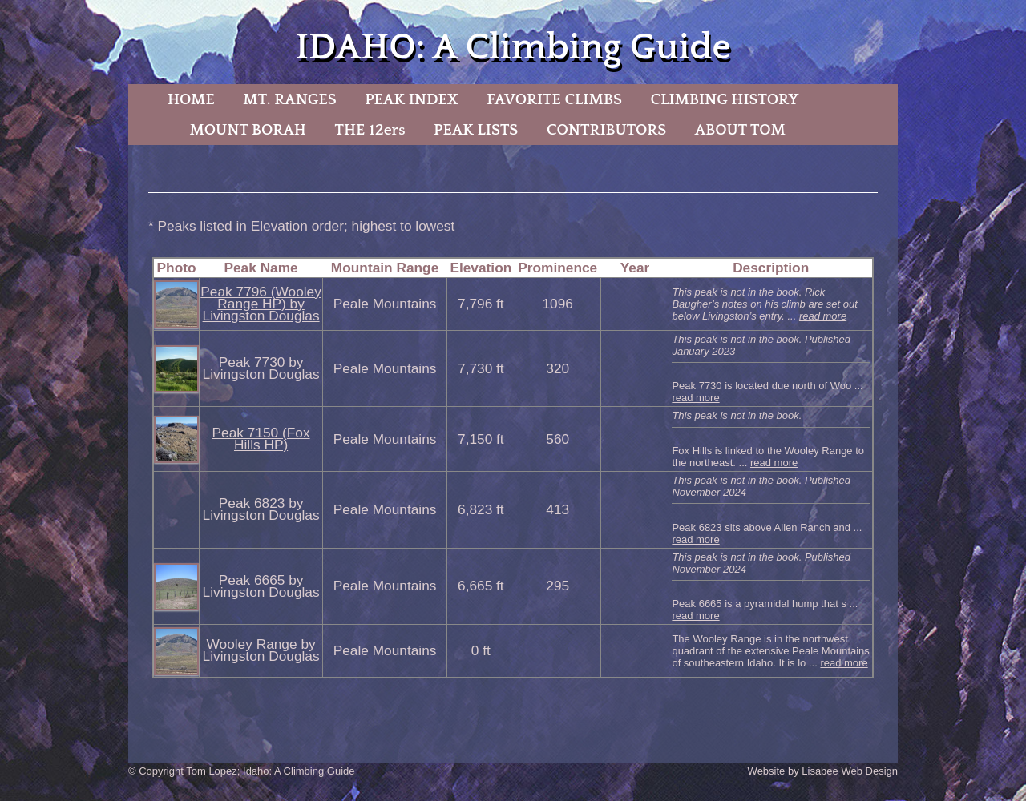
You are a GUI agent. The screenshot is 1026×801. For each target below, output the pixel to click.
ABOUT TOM (740, 130)
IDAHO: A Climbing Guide (512, 47)
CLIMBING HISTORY (724, 99)
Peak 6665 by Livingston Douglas (261, 586)
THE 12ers (370, 130)
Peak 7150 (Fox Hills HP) (261, 439)
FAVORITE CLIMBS (554, 99)
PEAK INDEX (411, 99)
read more (822, 316)
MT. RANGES (289, 99)
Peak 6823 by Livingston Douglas (261, 509)
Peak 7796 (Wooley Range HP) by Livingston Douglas (260, 304)
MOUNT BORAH (247, 130)
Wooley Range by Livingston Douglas (261, 650)
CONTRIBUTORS (606, 130)
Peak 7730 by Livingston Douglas (261, 368)
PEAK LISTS (476, 130)
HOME (191, 99)
